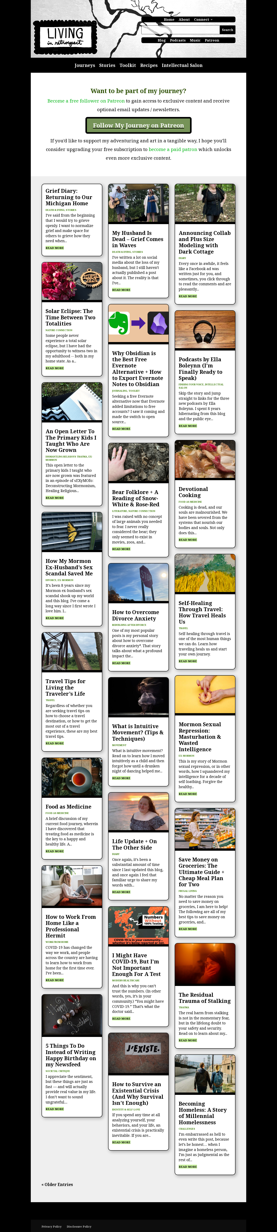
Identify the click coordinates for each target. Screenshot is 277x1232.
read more (55, 248)
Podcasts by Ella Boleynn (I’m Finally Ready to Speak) (200, 368)
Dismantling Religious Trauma (66, 456)
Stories (107, 66)
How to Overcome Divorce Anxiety (135, 615)
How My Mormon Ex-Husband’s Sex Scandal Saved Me (69, 567)
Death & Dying (55, 210)
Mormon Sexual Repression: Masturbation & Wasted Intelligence (200, 737)
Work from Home (57, 942)
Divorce (51, 580)
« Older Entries (57, 1184)
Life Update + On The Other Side (134, 844)
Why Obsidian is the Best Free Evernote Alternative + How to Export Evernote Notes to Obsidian (137, 369)
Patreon (212, 41)
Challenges (187, 1128)
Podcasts (178, 41)
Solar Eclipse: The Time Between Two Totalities (70, 317)
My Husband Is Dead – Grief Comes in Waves (137, 239)
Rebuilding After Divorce (129, 625)
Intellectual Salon (182, 66)
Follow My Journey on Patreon (138, 125)
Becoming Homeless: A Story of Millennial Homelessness (203, 1113)
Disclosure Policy (79, 1226)
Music (195, 41)
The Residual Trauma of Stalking (205, 997)
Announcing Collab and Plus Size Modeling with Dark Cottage (205, 242)
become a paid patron (174, 149)
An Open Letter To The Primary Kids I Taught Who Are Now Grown (71, 440)
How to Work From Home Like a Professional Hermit (71, 926)
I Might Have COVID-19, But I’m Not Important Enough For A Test (136, 964)
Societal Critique (58, 1071)
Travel (50, 700)
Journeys (85, 66)
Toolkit (127, 66)
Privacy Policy (52, 1226)
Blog (162, 41)
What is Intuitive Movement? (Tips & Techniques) (138, 732)
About (184, 20)
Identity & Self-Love (126, 1109)
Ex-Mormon (65, 580)
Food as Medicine (68, 806)
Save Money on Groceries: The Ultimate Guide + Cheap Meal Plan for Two (201, 872)
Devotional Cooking (193, 492)
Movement (119, 745)
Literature (119, 511)
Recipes (149, 66)
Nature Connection (59, 330)
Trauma (184, 1007)
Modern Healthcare (126, 980)
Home (169, 20)
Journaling (119, 390)
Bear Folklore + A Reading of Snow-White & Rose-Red (135, 498)
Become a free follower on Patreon (86, 101)
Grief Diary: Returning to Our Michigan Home (69, 197)
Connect (201, 20)
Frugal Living (188, 891)
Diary (115, 854)
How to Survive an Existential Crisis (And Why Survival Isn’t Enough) (138, 1093)
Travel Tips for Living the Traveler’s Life (66, 687)
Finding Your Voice (191, 384)
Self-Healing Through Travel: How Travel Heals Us (202, 612)
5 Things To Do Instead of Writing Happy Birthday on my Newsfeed (71, 1055)
